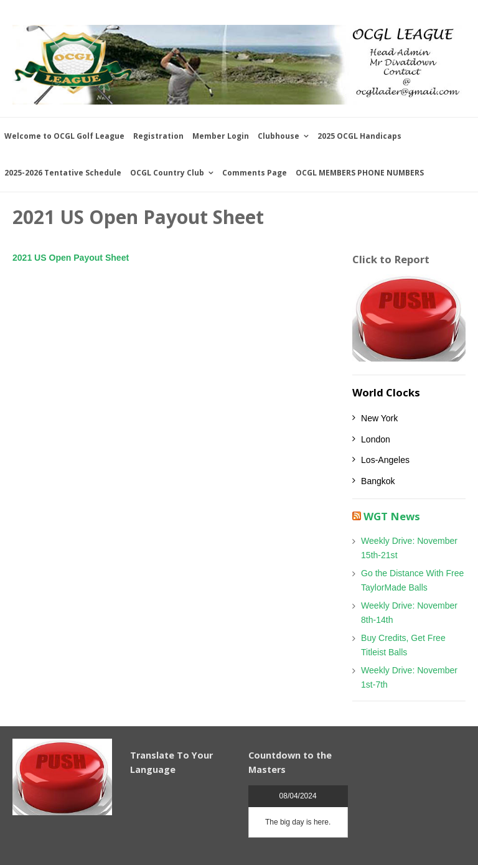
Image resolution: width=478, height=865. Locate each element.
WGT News (391, 516)
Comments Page (254, 172)
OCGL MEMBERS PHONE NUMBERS (360, 172)
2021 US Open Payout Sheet (70, 258)
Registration (158, 136)
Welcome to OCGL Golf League (64, 136)
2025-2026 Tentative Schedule (62, 172)
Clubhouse (278, 136)
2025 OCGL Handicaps (359, 136)
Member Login (220, 136)
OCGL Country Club (167, 172)
